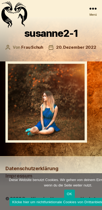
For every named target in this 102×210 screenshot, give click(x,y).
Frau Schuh (32, 47)
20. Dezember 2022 (76, 47)
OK (69, 194)
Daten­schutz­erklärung (31, 168)
